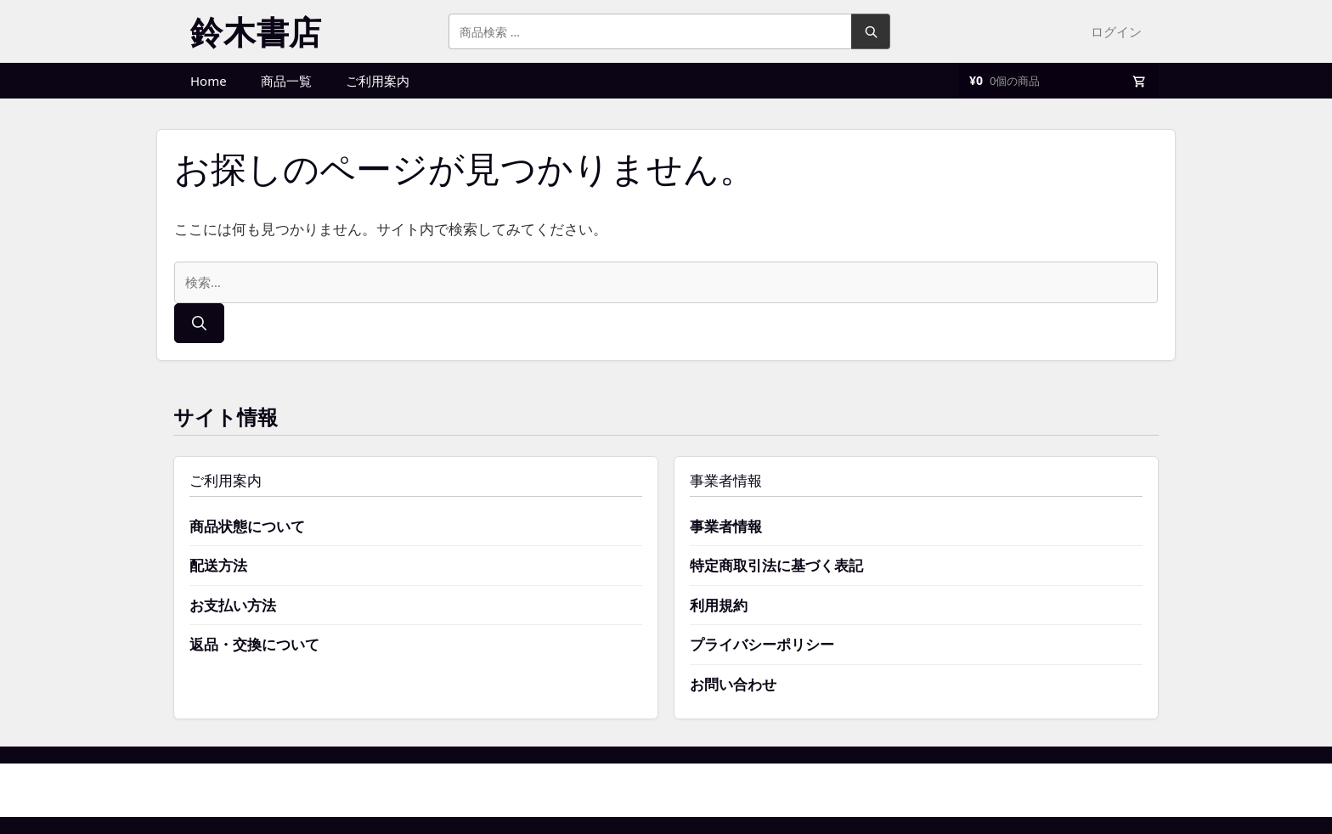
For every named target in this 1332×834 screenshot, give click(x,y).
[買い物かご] (1059, 81)
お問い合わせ (733, 684)
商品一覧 (286, 80)
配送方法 (218, 565)
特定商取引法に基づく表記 (776, 565)
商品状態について (247, 526)
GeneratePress (750, 789)
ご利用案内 (377, 80)
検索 (870, 31)
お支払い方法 (232, 605)
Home (208, 80)
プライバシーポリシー (762, 644)
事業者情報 (726, 526)
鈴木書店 (256, 31)
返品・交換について (254, 644)
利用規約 (719, 605)
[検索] (199, 323)
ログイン (1116, 31)
